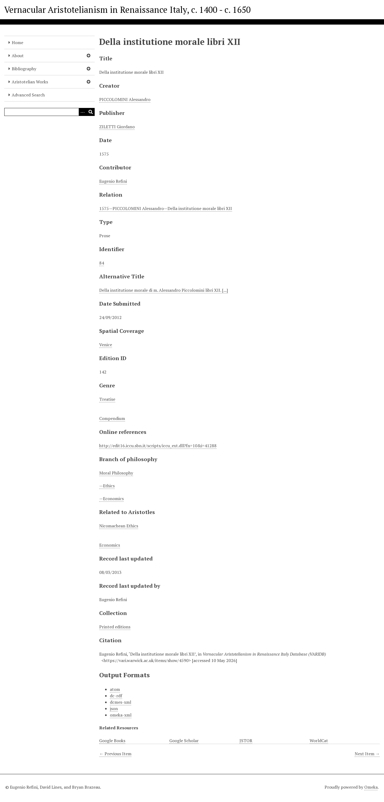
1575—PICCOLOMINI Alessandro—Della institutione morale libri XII (165, 208)
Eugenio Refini (113, 181)
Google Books (112, 740)
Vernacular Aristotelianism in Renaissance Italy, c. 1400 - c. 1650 (127, 9)
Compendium (112, 418)
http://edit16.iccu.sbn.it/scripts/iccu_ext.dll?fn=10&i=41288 (158, 446)
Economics (109, 545)
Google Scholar (184, 740)
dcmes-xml (120, 702)
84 (101, 263)
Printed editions (114, 627)
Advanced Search (28, 95)
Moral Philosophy (116, 473)
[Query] (49, 112)
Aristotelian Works (30, 82)
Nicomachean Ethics (118, 526)
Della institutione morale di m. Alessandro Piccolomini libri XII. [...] (163, 290)
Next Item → (367, 754)
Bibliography (24, 69)
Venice (105, 345)
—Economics (111, 498)
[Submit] (91, 112)
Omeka (371, 787)
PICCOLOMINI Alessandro (124, 99)
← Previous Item (115, 754)
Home (17, 42)
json (114, 708)
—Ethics (107, 486)
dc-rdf (116, 696)
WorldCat (319, 740)
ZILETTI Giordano (117, 127)
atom (115, 689)
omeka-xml (120, 715)
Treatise (107, 399)
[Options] (83, 112)
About (18, 56)
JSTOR (245, 740)
